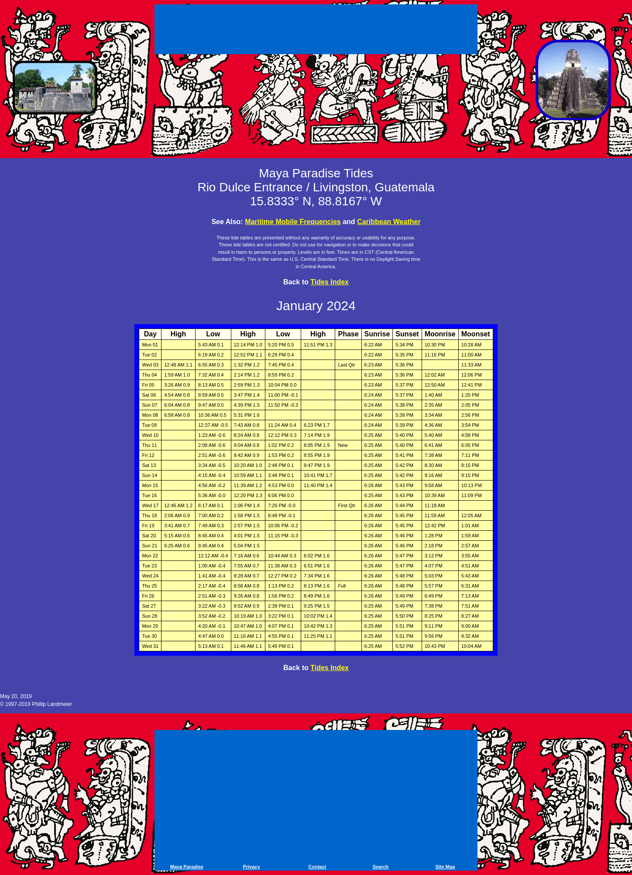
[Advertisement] (316, 30)
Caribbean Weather (389, 221)
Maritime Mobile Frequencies (293, 221)
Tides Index (329, 282)
